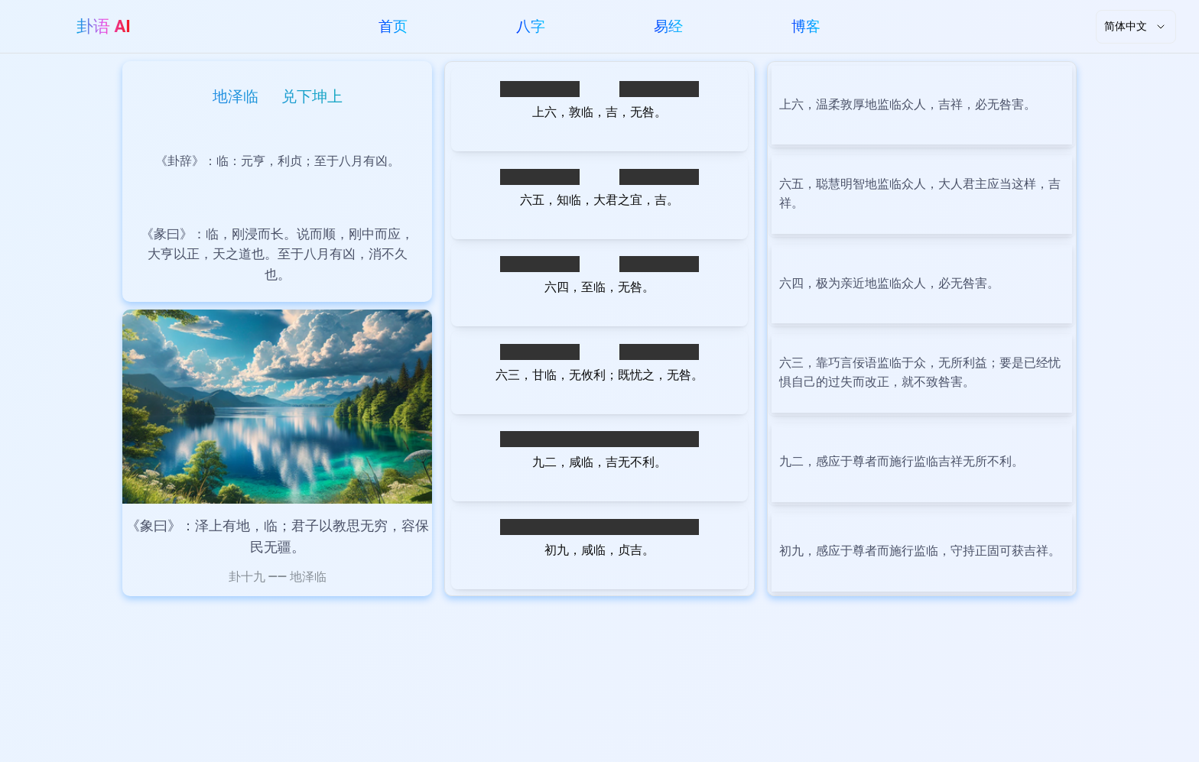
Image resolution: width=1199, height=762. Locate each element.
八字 (530, 26)
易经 (668, 26)
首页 (393, 26)
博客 (805, 26)
